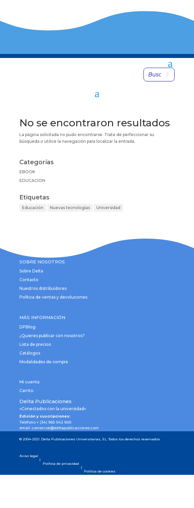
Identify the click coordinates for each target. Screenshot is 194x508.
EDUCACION (32, 180)
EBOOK (27, 171)
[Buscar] (167, 74)
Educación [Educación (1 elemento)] (32, 207)
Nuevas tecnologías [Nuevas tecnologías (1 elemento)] (70, 207)
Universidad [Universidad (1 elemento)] (108, 207)
